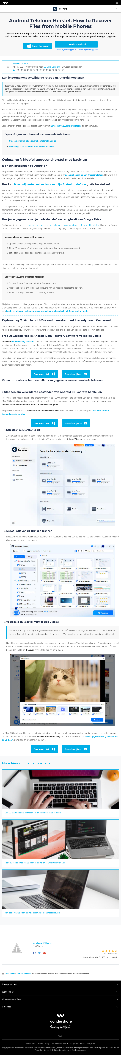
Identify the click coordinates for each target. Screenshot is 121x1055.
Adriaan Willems (20, 63)
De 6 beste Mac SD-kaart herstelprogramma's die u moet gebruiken (32, 913)
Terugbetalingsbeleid (77, 1044)
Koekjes (47, 1044)
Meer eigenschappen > (66, 49)
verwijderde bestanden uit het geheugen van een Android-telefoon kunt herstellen (62, 225)
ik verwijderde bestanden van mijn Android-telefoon (50, 184)
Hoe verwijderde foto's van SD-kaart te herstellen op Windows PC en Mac (35, 863)
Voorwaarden (30, 1044)
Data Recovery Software (22, 341)
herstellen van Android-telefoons (66, 126)
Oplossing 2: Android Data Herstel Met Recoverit (31, 146)
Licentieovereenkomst (60, 1044)
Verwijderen (91, 1044)
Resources (10, 974)
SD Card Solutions (52, 67)
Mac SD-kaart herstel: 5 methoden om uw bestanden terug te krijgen (33, 813)
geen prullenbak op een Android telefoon (84, 175)
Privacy (40, 1044)
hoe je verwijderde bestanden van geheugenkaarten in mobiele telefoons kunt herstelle (47, 311)
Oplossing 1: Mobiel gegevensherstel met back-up (32, 141)
